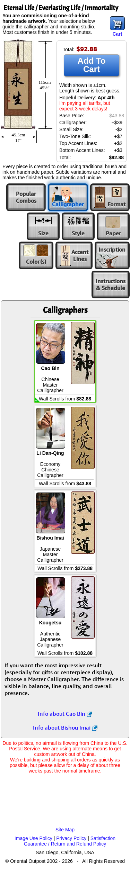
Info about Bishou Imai (65, 727)
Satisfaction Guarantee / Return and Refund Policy (69, 841)
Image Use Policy (33, 838)
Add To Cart (92, 65)
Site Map (65, 829)
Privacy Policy (71, 838)
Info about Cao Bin (65, 713)
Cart (117, 34)
